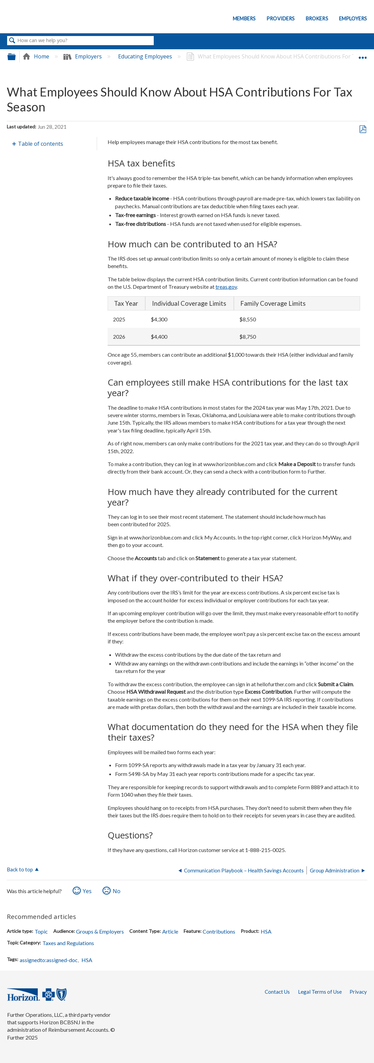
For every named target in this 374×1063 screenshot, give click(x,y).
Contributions (219, 931)
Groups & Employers (100, 931)
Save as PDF (362, 129)
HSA (266, 931)
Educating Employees (145, 56)
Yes (87, 891)
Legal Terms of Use (320, 992)
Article (170, 931)
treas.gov (226, 286)
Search (12, 40)
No (116, 891)
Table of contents (40, 143)
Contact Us (277, 992)
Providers (280, 18)
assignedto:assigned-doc (49, 960)
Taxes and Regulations (68, 943)
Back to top (20, 869)
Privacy (358, 992)
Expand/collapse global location (362, 54)
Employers (353, 18)
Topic (41, 931)
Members (244, 18)
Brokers (317, 18)
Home (36, 56)
